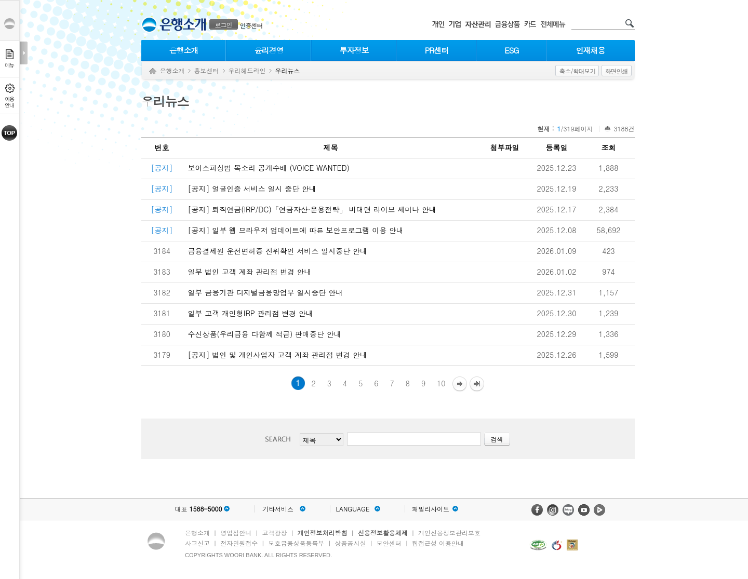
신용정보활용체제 (383, 532)
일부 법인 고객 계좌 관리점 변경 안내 (250, 271)
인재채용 (590, 50)
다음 (459, 384)
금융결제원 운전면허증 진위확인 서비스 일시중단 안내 (277, 251)
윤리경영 (269, 50)
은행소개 (183, 50)
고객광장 (274, 532)
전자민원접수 (239, 542)
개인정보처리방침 (323, 532)
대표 (198, 509)
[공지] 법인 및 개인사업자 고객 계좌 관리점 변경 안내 (277, 354)
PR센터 (437, 50)
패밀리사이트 (430, 509)
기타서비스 (277, 509)
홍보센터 (206, 70)
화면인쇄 (616, 70)
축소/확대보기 (577, 70)
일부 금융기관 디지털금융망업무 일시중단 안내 (265, 292)
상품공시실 (350, 542)
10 (441, 383)
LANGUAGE (352, 509)
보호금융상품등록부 (296, 542)
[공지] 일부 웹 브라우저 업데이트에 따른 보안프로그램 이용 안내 (296, 230)
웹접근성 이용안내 (438, 542)
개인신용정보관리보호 (449, 532)
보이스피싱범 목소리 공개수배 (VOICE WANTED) (269, 168)
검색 (281, 439)
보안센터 (389, 542)
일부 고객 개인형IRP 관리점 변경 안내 (250, 313)
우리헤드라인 (247, 70)
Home (152, 71)
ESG (511, 50)
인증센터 (251, 25)
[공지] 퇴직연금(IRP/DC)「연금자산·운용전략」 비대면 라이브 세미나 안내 (312, 209)
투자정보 (354, 50)
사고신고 (197, 542)
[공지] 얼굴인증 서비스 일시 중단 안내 (252, 188)
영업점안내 (235, 532)
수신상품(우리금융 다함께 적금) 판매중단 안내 (264, 334)
